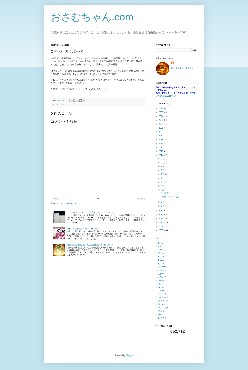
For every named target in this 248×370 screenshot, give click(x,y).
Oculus (161, 260)
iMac (160, 250)
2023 (161, 120)
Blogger (129, 355)
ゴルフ (161, 284)
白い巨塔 (165, 193)
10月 (163, 162)
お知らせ (162, 277)
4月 (163, 186)
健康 (160, 314)
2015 (161, 151)
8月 (163, 170)
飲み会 (161, 311)
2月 (163, 202)
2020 (161, 132)
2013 (161, 211)
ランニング (163, 307)
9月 (163, 166)
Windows (162, 267)
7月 (163, 174)
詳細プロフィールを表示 (182, 68)
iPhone (161, 253)
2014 (161, 155)
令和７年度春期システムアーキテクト (84, 228)
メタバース (163, 301)
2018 (161, 139)
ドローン (162, 290)
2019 (161, 136)
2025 (161, 112)
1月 (163, 206)
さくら (161, 287)
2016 (161, 147)
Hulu (160, 246)
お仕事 (161, 273)
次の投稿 (56, 198)
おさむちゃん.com (92, 17)
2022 (161, 124)
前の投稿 (141, 198)
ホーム (98, 198)
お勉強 (161, 280)
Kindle (161, 256)
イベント (162, 270)
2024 (161, 116)
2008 (161, 230)
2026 (161, 108)
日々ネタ (62, 104)
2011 (161, 218)
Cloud (160, 243)
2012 (161, 215)
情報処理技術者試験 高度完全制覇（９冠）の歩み (90, 245)
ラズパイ (162, 304)
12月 (163, 158)
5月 (163, 182)
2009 (161, 226)
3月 (163, 190)
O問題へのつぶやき (169, 197)
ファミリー (163, 294)
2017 (161, 143)
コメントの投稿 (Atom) (66, 203)
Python (161, 263)
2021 (161, 128)
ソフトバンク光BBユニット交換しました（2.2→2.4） (91, 212)
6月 (163, 178)
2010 (161, 222)
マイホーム (163, 297)
